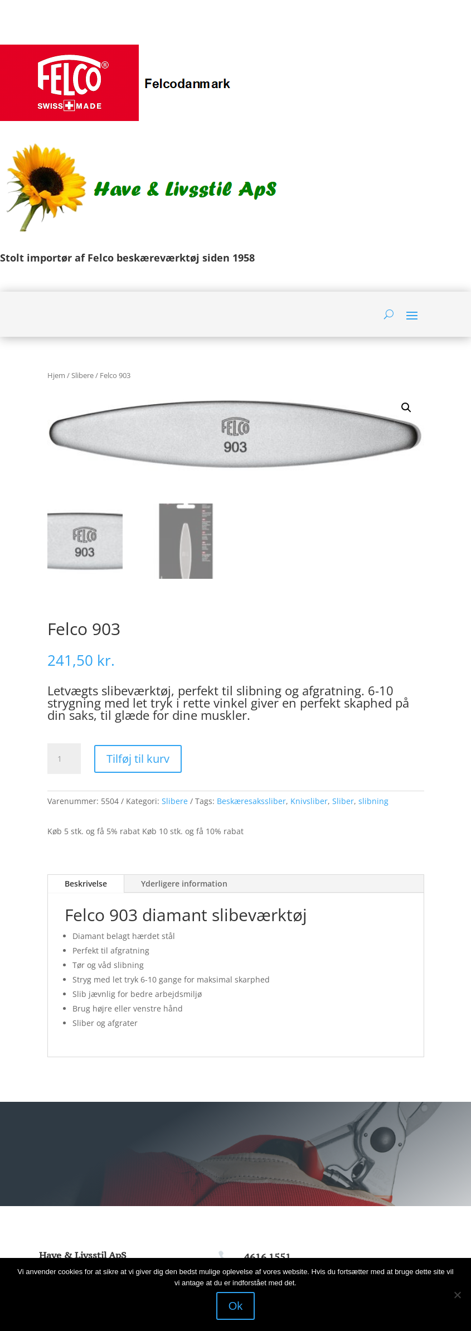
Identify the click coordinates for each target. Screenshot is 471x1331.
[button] (406, 408)
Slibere (82, 375)
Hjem (56, 375)
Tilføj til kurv (137, 758)
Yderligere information (184, 883)
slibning (373, 801)
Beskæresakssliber (251, 801)
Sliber (343, 801)
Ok (236, 1306)
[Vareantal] (64, 759)
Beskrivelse (86, 883)
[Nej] (457, 1294)
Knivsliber (309, 801)
